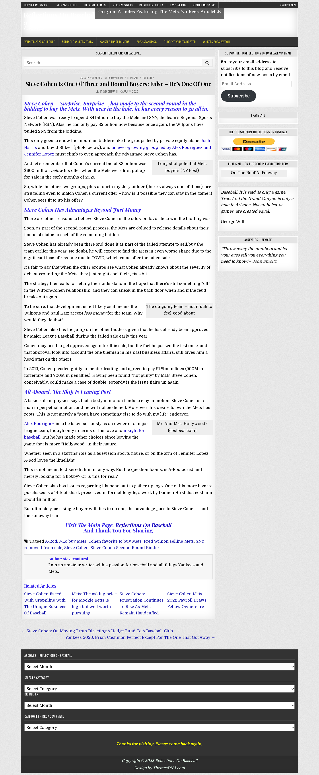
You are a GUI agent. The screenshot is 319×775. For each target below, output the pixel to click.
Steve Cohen (147, 78)
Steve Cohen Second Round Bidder (125, 548)
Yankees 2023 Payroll (217, 41)
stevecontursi (108, 91)
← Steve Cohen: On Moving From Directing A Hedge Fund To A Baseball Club (97, 631)
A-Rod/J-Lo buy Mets (65, 541)
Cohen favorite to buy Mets (115, 541)
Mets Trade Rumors (95, 5)
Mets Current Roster (151, 5)
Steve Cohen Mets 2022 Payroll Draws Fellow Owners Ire (186, 600)
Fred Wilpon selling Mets (169, 541)
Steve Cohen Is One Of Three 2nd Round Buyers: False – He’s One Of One (118, 84)
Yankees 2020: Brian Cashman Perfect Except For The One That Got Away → (140, 637)
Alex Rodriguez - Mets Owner (101, 78)
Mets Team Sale (129, 78)
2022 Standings (178, 5)
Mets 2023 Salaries (122, 5)
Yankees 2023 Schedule (39, 41)
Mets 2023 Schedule (67, 5)
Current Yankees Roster (180, 41)
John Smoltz (264, 261)
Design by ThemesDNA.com (159, 768)
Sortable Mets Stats (204, 5)
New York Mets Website (37, 5)
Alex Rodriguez (39, 423)
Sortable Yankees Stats (77, 41)
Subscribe (239, 95)
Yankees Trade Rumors (114, 41)
